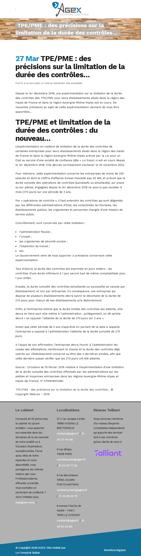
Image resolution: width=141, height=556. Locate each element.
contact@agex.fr (68, 433)
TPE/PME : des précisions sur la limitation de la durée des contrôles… (62, 389)
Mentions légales (115, 550)
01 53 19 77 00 (68, 465)
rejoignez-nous (25, 502)
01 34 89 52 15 (68, 496)
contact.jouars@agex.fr (72, 490)
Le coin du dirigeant (53, 83)
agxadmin (76, 83)
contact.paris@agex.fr (71, 459)
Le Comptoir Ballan (27, 552)
